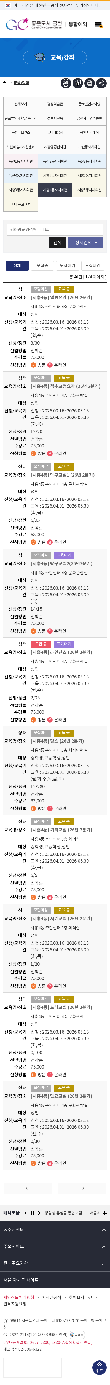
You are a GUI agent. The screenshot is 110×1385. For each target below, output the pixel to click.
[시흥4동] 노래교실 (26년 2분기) (61, 1007)
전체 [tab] (17, 265)
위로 (99, 1371)
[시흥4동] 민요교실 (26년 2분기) (61, 1096)
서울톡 (79, 1335)
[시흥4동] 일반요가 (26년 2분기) (61, 297)
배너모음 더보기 (105, 1213)
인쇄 (89, 83)
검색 (57, 242)
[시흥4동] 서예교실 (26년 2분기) (61, 919)
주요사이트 (13, 1246)
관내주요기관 (15, 1263)
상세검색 (86, 242)
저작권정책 (51, 1297)
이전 (25, 1213)
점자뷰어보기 (66, 83)
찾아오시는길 (80, 1297)
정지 (32, 1213)
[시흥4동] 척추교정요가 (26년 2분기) (66, 386)
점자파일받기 (78, 83)
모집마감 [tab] (93, 265)
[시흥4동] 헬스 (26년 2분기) (57, 741)
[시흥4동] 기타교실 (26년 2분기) (61, 830)
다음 (39, 1213)
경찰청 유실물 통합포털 (63, 1212)
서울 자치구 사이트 (21, 1280)
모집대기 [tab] (67, 265)
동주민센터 (13, 1229)
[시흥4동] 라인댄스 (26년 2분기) (61, 652)
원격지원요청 (14, 1303)
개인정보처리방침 (18, 1297)
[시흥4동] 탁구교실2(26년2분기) (62, 564)
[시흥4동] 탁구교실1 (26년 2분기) (63, 475)
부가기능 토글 (101, 83)
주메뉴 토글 (98, 24)
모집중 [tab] (42, 265)
